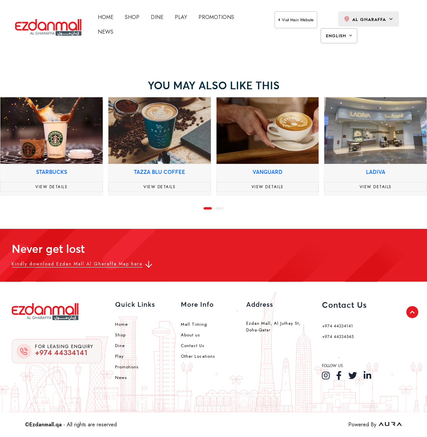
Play (181, 17)
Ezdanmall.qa (45, 424)
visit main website (296, 20)
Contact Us (192, 345)
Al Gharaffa (369, 19)
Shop (132, 17)
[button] (207, 208)
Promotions (216, 17)
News (105, 32)
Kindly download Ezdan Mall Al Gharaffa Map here (77, 263)
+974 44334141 (64, 350)
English (339, 36)
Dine (157, 17)
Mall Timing (194, 324)
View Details (51, 187)
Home (105, 17)
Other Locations (198, 356)
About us (190, 335)
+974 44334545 (338, 336)
